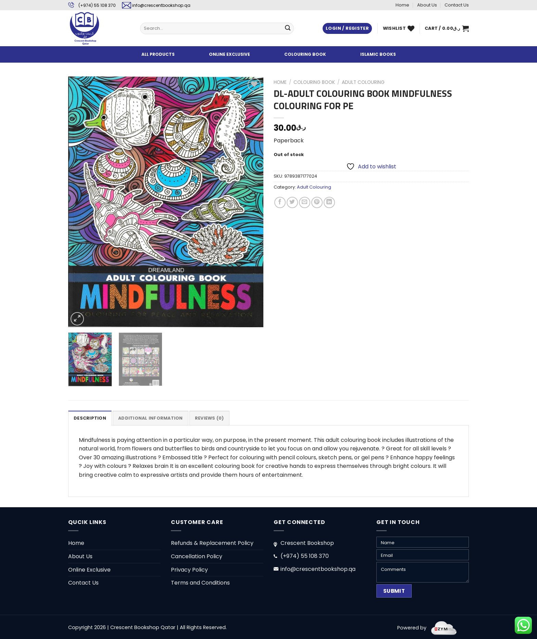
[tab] (90, 418)
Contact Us (457, 5)
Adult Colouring (363, 82)
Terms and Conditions (200, 583)
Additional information (150, 418)
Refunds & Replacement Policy (212, 543)
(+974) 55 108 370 (97, 5)
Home (402, 5)
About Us (427, 5)
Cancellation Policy (196, 556)
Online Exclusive (89, 570)
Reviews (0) (209, 418)
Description (90, 418)
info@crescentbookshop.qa (161, 5)
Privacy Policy (189, 570)
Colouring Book (314, 82)
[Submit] (288, 28)
